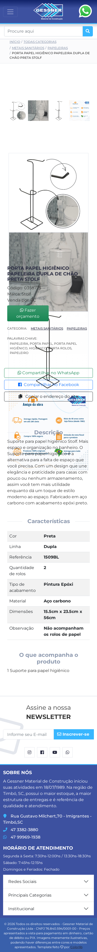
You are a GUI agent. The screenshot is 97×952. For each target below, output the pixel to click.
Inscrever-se (73, 734)
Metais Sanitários (28, 48)
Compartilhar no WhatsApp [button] (48, 372)
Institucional (21, 908)
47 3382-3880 (20, 829)
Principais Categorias (29, 895)
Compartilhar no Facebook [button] (48, 384)
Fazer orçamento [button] (27, 313)
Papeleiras (58, 48)
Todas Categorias (40, 42)
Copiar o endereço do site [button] (48, 396)
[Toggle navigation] (10, 12)
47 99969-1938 (21, 837)
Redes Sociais (22, 881)
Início (15, 42)
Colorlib (76, 947)
